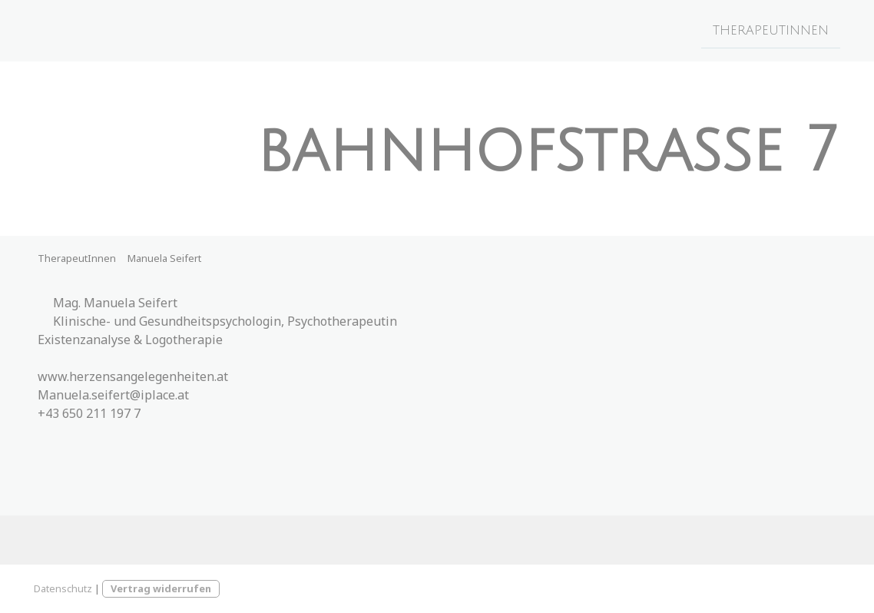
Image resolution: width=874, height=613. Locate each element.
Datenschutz (63, 588)
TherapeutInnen (771, 30)
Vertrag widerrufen (161, 588)
